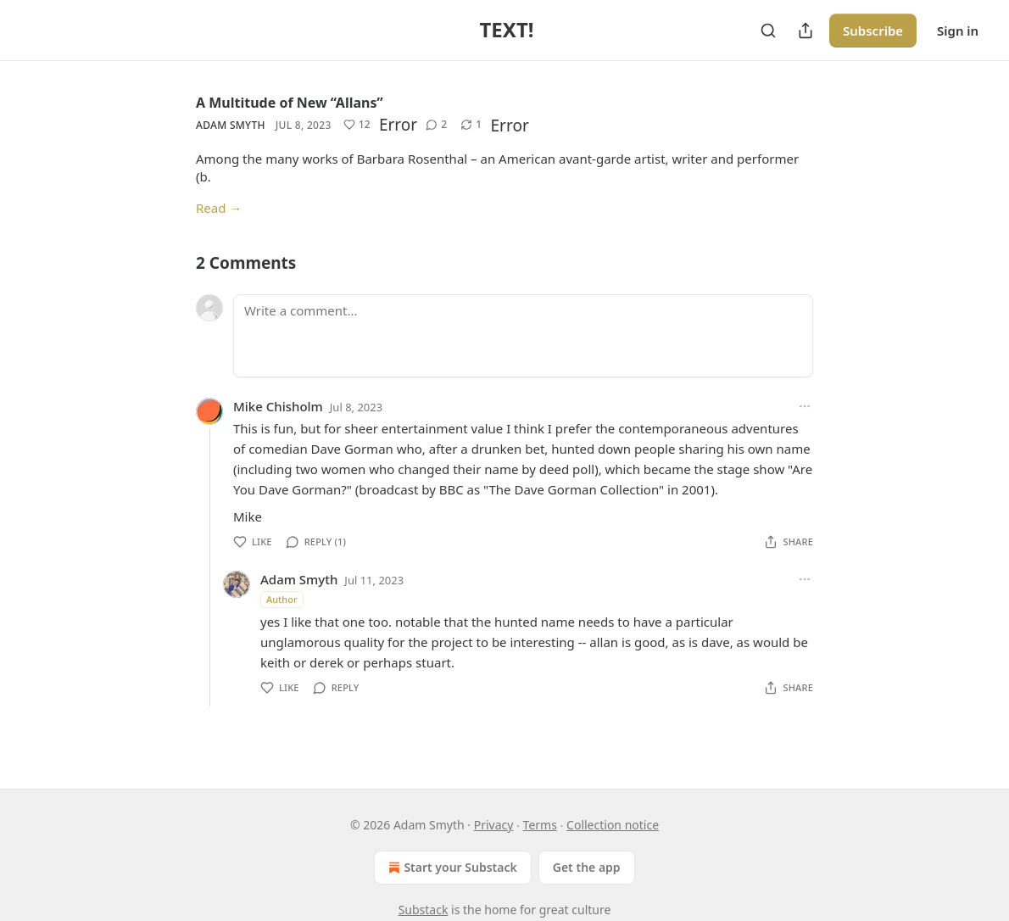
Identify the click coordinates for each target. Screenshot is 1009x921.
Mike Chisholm (278, 406)
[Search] (768, 30)
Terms (540, 825)
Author (282, 599)
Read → (219, 207)
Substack (424, 909)
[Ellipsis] (804, 406)
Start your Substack (450, 867)
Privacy (494, 825)
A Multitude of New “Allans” (289, 102)
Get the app (587, 867)
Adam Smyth (230, 125)
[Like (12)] (357, 124)
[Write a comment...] (523, 335)
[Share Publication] (805, 30)
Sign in (957, 30)
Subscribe (873, 30)
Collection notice (612, 825)
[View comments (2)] (436, 124)
